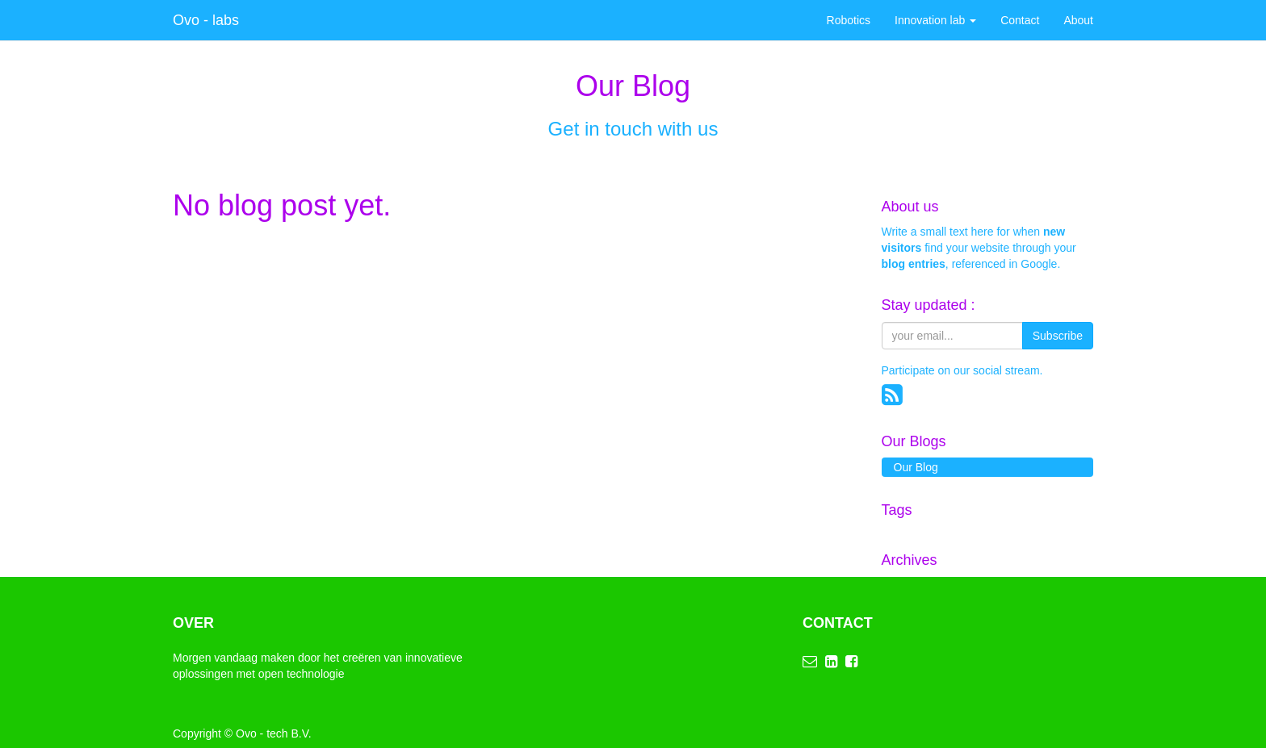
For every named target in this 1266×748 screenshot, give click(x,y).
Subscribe (1058, 335)
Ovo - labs (206, 20)
